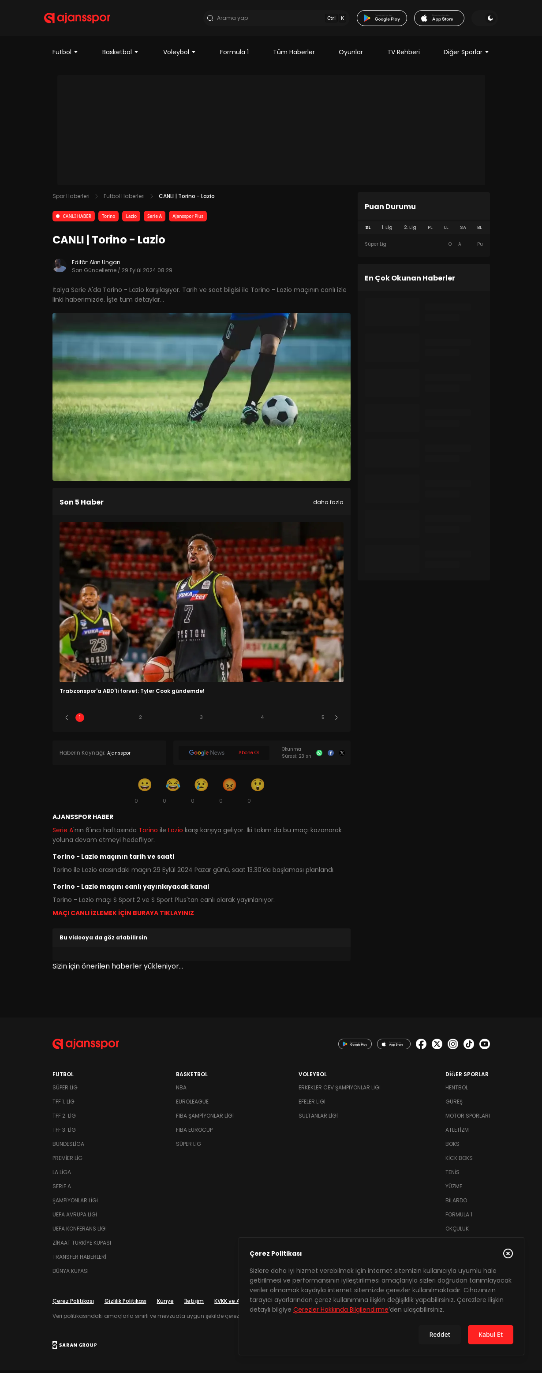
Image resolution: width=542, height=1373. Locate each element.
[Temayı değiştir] (477, 19)
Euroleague (192, 1104)
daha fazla (328, 505)
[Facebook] (331, 755)
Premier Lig (67, 1160)
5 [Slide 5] (323, 720)
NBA (181, 1090)
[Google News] (224, 755)
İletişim (194, 1303)
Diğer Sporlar (467, 54)
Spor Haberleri (71, 198)
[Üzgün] (201, 793)
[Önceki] (66, 720)
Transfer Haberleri (79, 1259)
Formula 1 (234, 54)
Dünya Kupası (70, 1273)
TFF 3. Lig (64, 1132)
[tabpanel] (424, 247)
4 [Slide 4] (262, 720)
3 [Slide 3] (201, 720)
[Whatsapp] (319, 755)
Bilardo (456, 1203)
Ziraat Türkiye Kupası (81, 1245)
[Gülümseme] (145, 793)
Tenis (452, 1174)
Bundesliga (68, 1146)
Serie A (154, 219)
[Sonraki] (336, 720)
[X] (342, 755)
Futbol (65, 54)
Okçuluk (457, 1231)
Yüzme (453, 1189)
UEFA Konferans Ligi (79, 1231)
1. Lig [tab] (386, 230)
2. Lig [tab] (410, 230)
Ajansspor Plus (187, 219)
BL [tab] (479, 230)
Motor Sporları (467, 1118)
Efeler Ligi (312, 1104)
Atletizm (457, 1132)
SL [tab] (367, 230)
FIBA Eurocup (194, 1132)
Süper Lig (65, 1090)
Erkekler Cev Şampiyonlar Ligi (340, 1090)
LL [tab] (446, 230)
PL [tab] (430, 230)
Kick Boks (459, 1160)
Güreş (454, 1104)
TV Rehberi (403, 54)
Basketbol (120, 54)
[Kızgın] (229, 793)
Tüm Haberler (294, 54)
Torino (108, 219)
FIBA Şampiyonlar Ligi (205, 1118)
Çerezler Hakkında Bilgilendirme (341, 1309)
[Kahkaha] (173, 793)
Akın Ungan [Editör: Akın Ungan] (105, 265)
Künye (165, 1303)
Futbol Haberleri (124, 198)
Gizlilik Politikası (125, 1303)
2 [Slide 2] (140, 720)
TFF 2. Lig (64, 1118)
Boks (452, 1146)
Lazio (131, 219)
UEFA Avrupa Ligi (74, 1217)
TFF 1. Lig (63, 1104)
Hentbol (456, 1090)
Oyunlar (351, 54)
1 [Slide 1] (80, 720)
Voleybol (179, 54)
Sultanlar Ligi (318, 1118)
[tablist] (424, 230)
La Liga (61, 1174)
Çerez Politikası (73, 1303)
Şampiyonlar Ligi (75, 1203)
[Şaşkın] (258, 793)
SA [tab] (463, 230)
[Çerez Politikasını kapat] (508, 1253)
